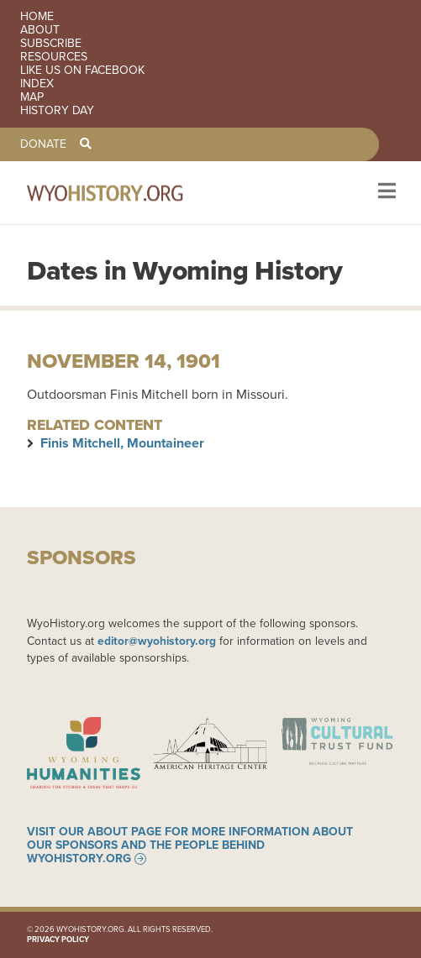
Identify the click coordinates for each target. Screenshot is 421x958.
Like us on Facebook (82, 70)
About (40, 30)
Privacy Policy (58, 939)
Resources (53, 57)
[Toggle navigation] (385, 193)
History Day (57, 111)
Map (32, 97)
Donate (43, 144)
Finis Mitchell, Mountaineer (122, 443)
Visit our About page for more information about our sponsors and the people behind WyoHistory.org (190, 845)
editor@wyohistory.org (156, 640)
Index (37, 84)
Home (37, 17)
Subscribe (51, 43)
